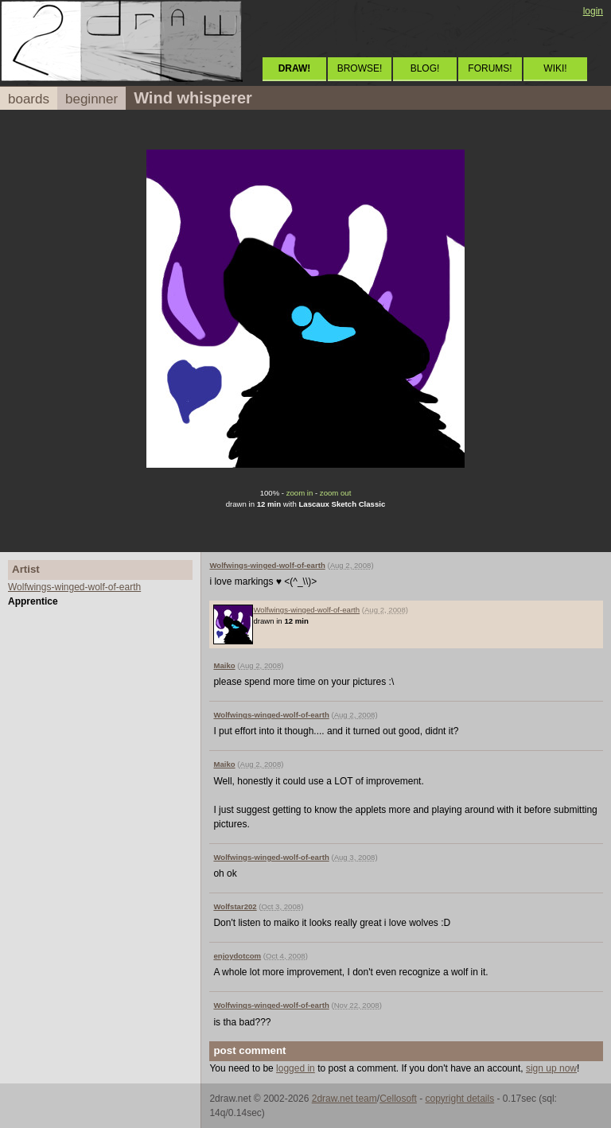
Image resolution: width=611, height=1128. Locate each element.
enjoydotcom (237, 955)
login (593, 11)
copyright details (459, 1098)
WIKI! (554, 68)
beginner (91, 99)
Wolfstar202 (234, 906)
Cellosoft (398, 1098)
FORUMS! (490, 68)
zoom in (299, 492)
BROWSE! (360, 68)
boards (28, 99)
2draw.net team (344, 1098)
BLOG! (425, 68)
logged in (295, 1068)
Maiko (224, 665)
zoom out (335, 492)
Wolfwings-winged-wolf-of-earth (74, 587)
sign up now (551, 1068)
